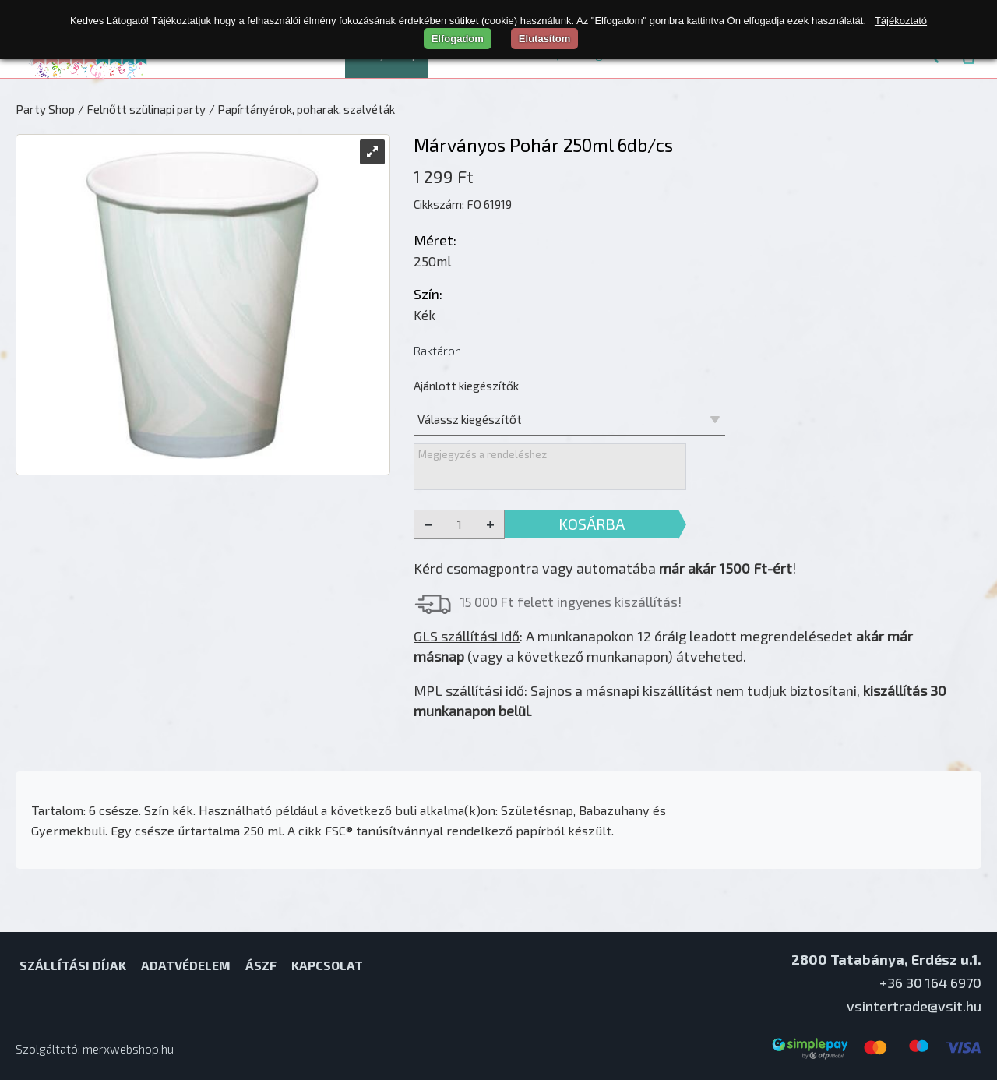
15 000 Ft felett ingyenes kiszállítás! (571, 601)
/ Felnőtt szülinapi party (142, 109)
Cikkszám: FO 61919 (463, 204)
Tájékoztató (901, 20)
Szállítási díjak (72, 965)
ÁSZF (261, 965)
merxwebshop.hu (128, 1049)
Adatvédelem (186, 965)
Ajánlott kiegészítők (466, 386)
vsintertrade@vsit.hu (914, 1006)
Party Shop (45, 109)
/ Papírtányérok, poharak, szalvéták (302, 109)
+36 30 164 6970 (930, 982)
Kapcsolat (327, 965)
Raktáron (437, 351)
